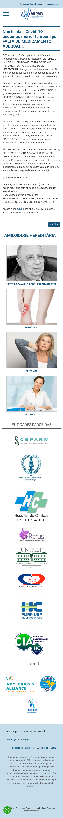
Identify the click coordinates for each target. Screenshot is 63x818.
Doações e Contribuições (31, 4)
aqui (19, 209)
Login (53, 748)
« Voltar (54, 224)
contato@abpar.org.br (17, 739)
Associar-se (52, 4)
